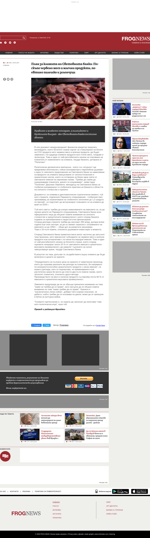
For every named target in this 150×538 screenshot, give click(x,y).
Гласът (56, 506)
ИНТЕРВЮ (44, 53)
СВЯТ (86, 53)
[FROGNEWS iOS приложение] (139, 491)
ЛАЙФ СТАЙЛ (139, 53)
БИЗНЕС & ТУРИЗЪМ (120, 53)
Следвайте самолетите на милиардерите (140, 212)
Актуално (57, 514)
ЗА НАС (3, 491)
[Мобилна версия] (103, 491)
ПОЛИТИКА (74, 53)
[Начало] (1, 42)
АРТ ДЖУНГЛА (100, 53)
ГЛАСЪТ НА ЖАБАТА (26, 53)
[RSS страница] (15, 42)
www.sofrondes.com (101, 534)
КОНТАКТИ (14, 491)
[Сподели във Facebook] (4, 79)
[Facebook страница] (5, 42)
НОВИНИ (9, 53)
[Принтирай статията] (11, 79)
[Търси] (24, 38)
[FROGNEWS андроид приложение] (120, 491)
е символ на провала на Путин (140, 126)
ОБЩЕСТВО (59, 53)
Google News (100, 325)
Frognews (64, 325)
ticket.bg (112, 534)
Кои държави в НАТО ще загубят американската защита (140, 195)
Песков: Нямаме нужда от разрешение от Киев (139, 111)
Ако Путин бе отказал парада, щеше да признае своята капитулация (140, 144)
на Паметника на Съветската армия (139, 229)
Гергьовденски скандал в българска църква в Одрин (140, 178)
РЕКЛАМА (26, 491)
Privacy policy (72, 534)
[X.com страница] (10, 42)
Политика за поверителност (48, 491)
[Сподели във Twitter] (8, 79)
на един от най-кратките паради (140, 160)
